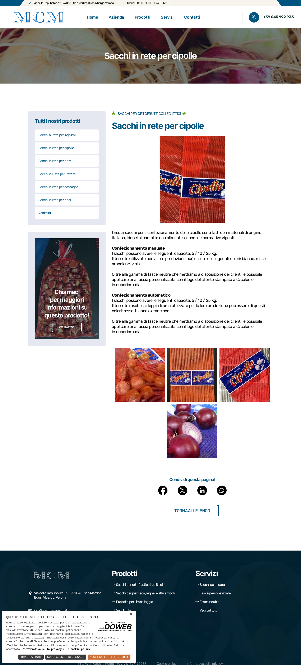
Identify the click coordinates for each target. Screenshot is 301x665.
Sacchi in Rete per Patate (57, 174)
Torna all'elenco (192, 510)
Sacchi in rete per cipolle (56, 148)
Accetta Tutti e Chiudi (109, 657)
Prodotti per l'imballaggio (132, 602)
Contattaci (67, 327)
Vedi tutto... (122, 610)
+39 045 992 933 (278, 17)
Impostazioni (31, 657)
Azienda (116, 17)
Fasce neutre (207, 602)
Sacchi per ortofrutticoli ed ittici (137, 585)
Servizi (167, 17)
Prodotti (142, 17)
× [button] (131, 615)
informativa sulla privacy (43, 649)
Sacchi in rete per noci (54, 200)
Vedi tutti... (46, 213)
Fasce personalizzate (213, 593)
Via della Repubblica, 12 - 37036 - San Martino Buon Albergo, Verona (71, 3)
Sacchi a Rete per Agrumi (56, 135)
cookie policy (80, 649)
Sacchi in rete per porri (54, 161)
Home (92, 17)
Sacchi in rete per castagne (58, 187)
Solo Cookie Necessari (65, 657)
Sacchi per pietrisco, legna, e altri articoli (143, 593)
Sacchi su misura (210, 585)
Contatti (192, 17)
